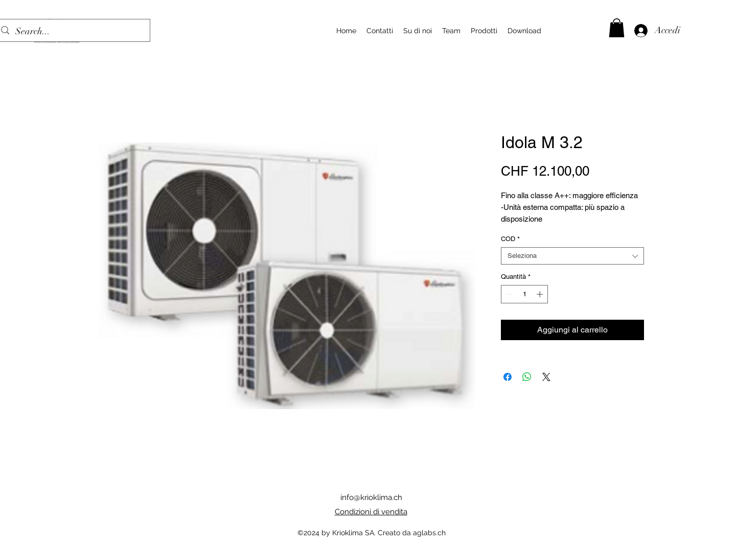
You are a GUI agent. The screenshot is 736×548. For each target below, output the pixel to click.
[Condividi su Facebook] (507, 377)
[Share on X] (546, 377)
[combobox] (572, 256)
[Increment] (541, 294)
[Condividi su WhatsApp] (527, 377)
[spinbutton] (525, 294)
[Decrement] (508, 294)
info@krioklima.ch (371, 497)
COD (510, 239)
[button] (617, 27)
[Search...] (71, 31)
